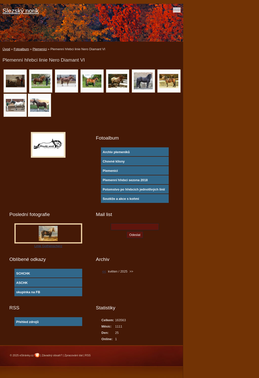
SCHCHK (23, 273)
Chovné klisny (114, 161)
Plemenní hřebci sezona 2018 (125, 180)
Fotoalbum (21, 49)
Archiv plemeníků (116, 152)
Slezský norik (21, 10)
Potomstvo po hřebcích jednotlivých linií (134, 189)
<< (104, 271)
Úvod (6, 49)
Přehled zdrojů (27, 322)
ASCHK (22, 283)
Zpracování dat (73, 355)
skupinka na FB (28, 292)
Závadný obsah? (52, 355)
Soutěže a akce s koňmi (121, 199)
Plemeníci (40, 49)
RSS (88, 355)
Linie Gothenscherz (48, 246)
